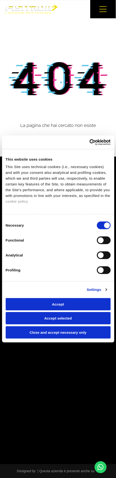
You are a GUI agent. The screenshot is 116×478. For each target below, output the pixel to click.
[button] (103, 9)
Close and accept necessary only (58, 332)
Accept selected (58, 318)
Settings (94, 290)
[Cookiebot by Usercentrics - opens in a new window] (89, 142)
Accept (58, 304)
